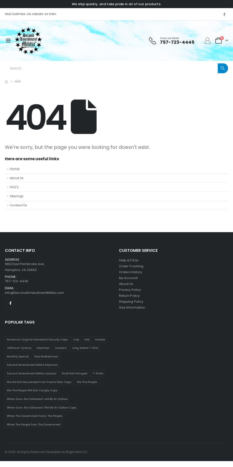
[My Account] (207, 40)
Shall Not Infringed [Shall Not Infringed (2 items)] (74, 373)
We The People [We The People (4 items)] (87, 382)
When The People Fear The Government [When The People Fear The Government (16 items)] (33, 424)
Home (15, 169)
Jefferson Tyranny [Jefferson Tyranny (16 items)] (19, 348)
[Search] (223, 68)
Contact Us (18, 205)
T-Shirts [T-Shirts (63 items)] (98, 373)
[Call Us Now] (171, 41)
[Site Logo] (28, 40)
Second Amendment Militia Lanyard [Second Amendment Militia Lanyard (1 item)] (31, 373)
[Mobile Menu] (8, 40)
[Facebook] (224, 14)
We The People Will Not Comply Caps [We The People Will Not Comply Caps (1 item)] (32, 390)
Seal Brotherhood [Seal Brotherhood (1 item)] (46, 356)
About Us (17, 178)
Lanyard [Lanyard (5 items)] (60, 348)
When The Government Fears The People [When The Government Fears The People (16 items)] (34, 416)
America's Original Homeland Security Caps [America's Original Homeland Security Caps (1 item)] (37, 339)
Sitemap (16, 196)
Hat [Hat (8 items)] (87, 339)
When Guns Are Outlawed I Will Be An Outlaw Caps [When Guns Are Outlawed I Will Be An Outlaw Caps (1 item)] (41, 408)
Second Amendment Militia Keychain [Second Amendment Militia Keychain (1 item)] (32, 365)
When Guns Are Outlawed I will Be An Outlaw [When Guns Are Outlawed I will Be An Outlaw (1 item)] (37, 399)
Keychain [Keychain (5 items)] (43, 348)
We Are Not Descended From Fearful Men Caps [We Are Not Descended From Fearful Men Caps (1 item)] (39, 382)
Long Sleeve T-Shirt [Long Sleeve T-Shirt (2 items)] (85, 348)
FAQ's (14, 187)
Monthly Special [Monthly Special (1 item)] (18, 356)
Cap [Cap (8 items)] (76, 339)
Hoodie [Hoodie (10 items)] (100, 339)
